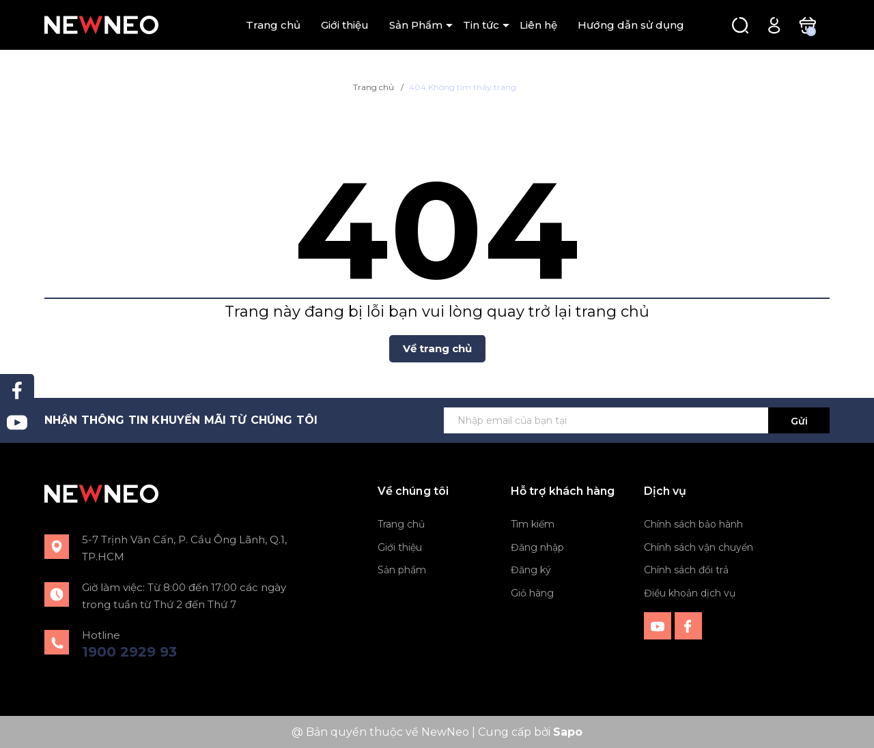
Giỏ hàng (532, 593)
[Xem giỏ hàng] (807, 24)
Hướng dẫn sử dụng (631, 24)
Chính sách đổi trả (686, 570)
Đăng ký (531, 570)
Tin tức (481, 24)
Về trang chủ (437, 348)
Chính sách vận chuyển (698, 547)
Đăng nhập (537, 547)
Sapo (567, 731)
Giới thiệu (345, 24)
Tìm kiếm (532, 524)
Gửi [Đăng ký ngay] (799, 421)
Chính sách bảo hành (693, 524)
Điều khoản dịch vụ (689, 593)
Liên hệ (538, 24)
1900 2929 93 (129, 652)
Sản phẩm (402, 570)
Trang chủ (273, 24)
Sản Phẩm (415, 24)
